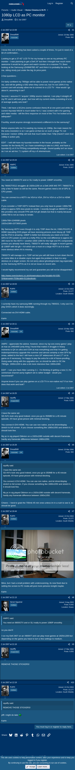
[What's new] (66, 3)
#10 (72, 682)
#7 (73, 511)
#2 (73, 160)
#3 (73, 284)
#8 (73, 597)
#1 (73, 30)
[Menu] (4, 3)
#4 (73, 324)
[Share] (69, 30)
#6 (73, 445)
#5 (73, 393)
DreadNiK (8, 19)
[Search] (71, 3)
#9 (73, 644)
